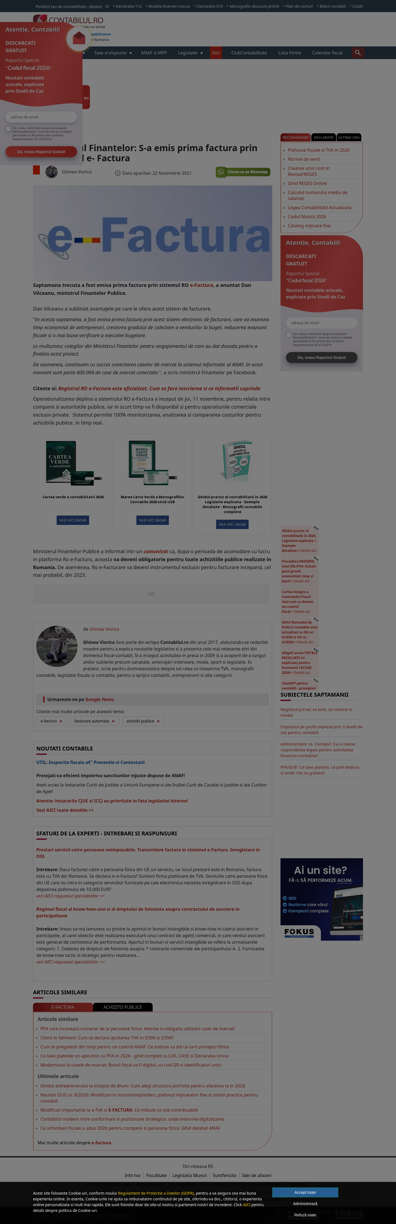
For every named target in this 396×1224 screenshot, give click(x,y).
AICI (246, 1204)
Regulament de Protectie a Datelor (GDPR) (156, 1193)
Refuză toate (305, 1215)
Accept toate (305, 1192)
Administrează (305, 1203)
